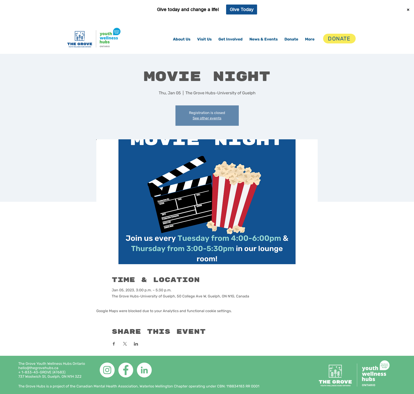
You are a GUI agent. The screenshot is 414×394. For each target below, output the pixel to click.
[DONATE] (339, 38)
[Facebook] (125, 370)
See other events (207, 118)
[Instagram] (107, 370)
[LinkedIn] (144, 370)
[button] (182, 39)
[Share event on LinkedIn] (136, 344)
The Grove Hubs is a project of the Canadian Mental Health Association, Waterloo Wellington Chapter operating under (117, 386)
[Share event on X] (125, 344)
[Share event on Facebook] (114, 344)
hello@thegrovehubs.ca (38, 368)
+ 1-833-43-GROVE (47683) (41, 372)
